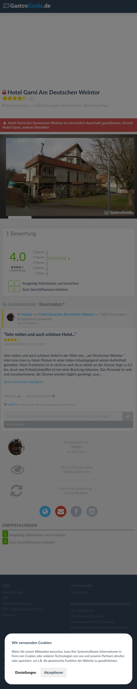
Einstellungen (25, 672)
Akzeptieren (53, 672)
